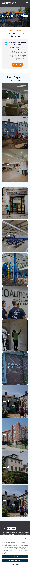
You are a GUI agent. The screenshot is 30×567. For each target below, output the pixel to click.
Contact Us (17, 65)
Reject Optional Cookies (15, 560)
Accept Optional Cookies (15, 556)
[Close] (25, 538)
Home (11, 21)
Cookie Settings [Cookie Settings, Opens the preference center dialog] (15, 564)
